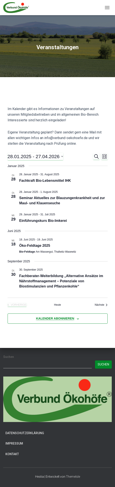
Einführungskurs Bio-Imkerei (43, 220)
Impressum (14, 443)
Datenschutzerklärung (24, 433)
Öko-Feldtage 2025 (34, 245)
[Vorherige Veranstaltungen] (17, 305)
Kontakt (12, 454)
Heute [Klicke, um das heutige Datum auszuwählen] (57, 304)
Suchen (8, 357)
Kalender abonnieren (55, 318)
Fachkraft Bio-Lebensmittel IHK (45, 180)
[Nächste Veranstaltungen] (101, 305)
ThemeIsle (73, 476)
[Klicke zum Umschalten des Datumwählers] (35, 156)
